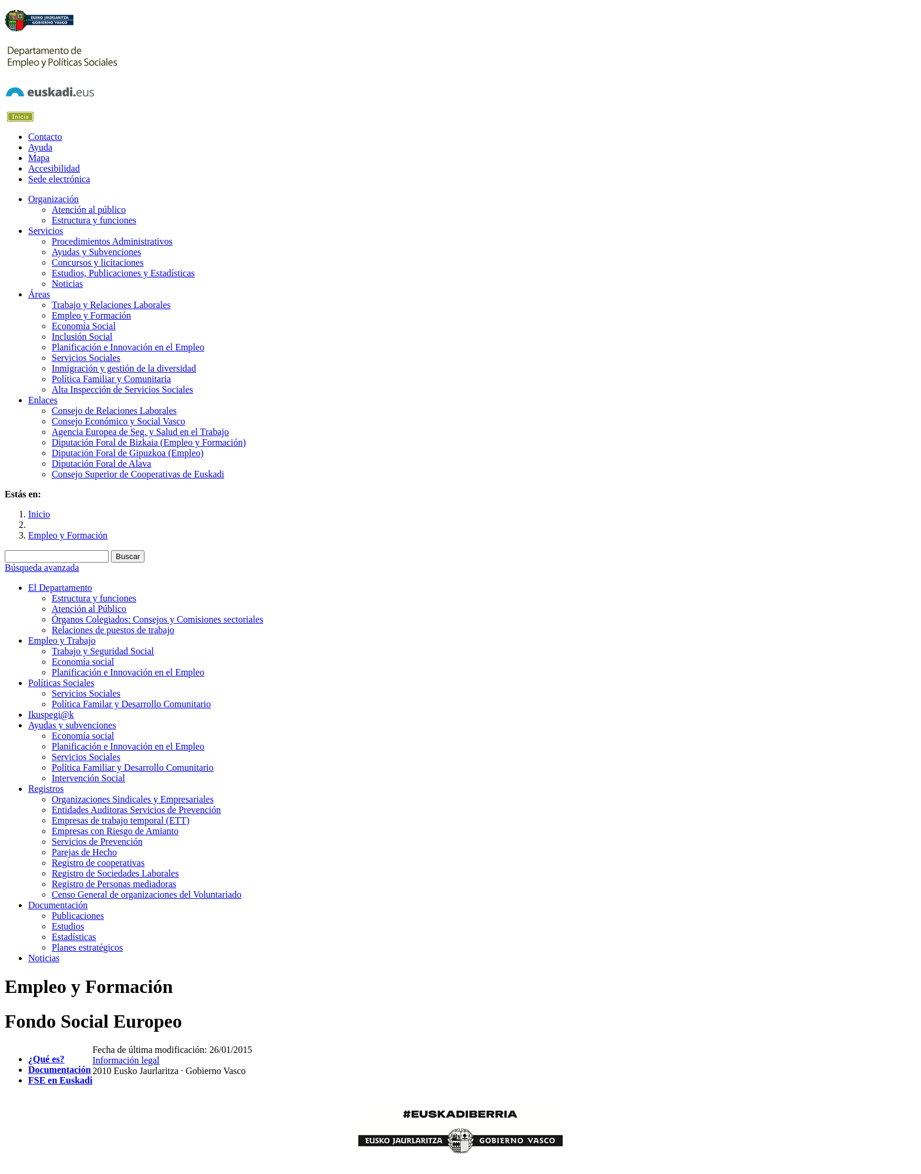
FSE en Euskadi (60, 1080)
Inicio (39, 514)
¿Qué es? (46, 1059)
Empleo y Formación (67, 535)
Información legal (125, 1060)
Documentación (59, 1070)
